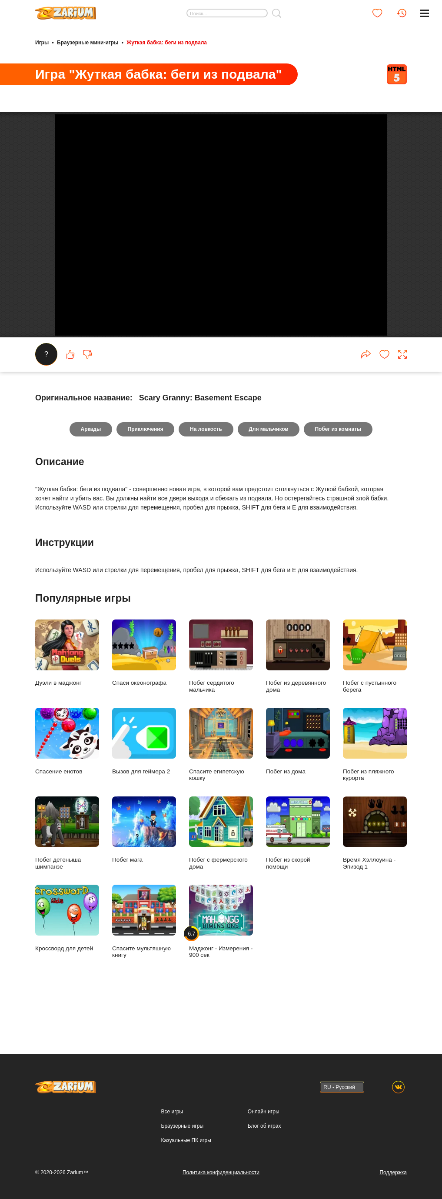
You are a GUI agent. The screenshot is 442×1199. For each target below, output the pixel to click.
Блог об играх (264, 1126)
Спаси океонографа (144, 693)
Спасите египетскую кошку (221, 785)
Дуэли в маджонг (67, 693)
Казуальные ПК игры (186, 1140)
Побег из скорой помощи (298, 873)
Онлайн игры (263, 1112)
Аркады (90, 470)
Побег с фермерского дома (221, 873)
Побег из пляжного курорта (375, 785)
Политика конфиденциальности (221, 1172)
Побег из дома (298, 782)
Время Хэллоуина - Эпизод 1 (375, 873)
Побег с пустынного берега (375, 696)
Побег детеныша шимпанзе (67, 873)
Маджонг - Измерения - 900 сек (221, 962)
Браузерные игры (182, 1126)
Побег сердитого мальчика (221, 696)
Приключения (145, 470)
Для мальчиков (269, 470)
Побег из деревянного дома (298, 696)
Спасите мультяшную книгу (144, 962)
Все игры (172, 1112)
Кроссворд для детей (67, 959)
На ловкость (206, 470)
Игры (42, 43)
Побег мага (144, 870)
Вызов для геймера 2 (144, 782)
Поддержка (393, 1172)
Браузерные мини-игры (87, 43)
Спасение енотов (67, 782)
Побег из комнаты (339, 470)
